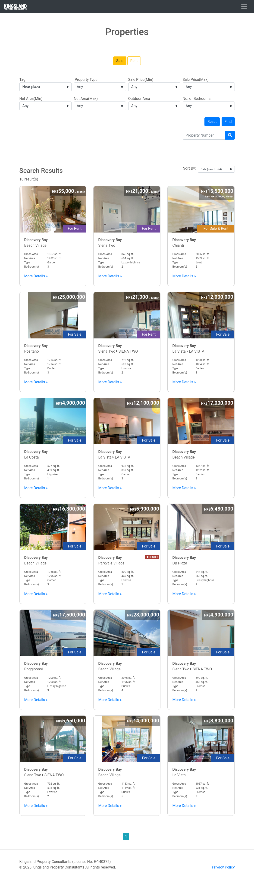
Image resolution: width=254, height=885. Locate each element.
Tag (22, 79)
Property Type (85, 79)
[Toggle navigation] (244, 6)
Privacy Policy (223, 867)
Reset (212, 121)
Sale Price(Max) (196, 79)
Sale (119, 61)
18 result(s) (127, 174)
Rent (134, 61)
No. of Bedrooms (197, 98)
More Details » (36, 276)
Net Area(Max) (86, 98)
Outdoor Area (139, 98)
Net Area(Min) (31, 98)
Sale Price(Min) (141, 79)
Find (228, 121)
